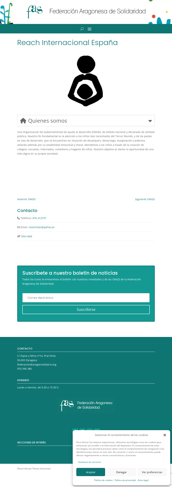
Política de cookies (103, 480)
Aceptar (91, 472)
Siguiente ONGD (145, 199)
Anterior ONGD (26, 199)
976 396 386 (24, 368)
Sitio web (26, 236)
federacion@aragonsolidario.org (36, 364)
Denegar (121, 472)
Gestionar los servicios (89, 462)
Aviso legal (143, 480)
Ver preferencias (152, 472)
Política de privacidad (125, 480)
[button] (165, 435)
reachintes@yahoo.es (42, 227)
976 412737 (39, 218)
